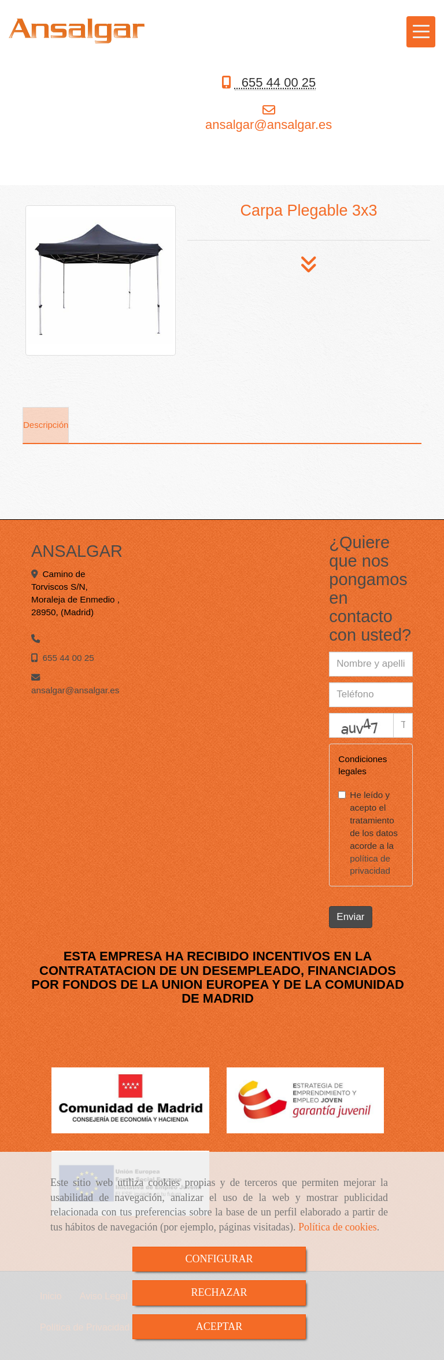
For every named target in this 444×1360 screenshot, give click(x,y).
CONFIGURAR (219, 1259)
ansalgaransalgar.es (268, 124)
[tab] (46, 425)
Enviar (350, 916)
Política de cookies (337, 1227)
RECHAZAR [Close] (219, 1292)
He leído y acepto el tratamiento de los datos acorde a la (368, 832)
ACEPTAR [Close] (219, 1326)
